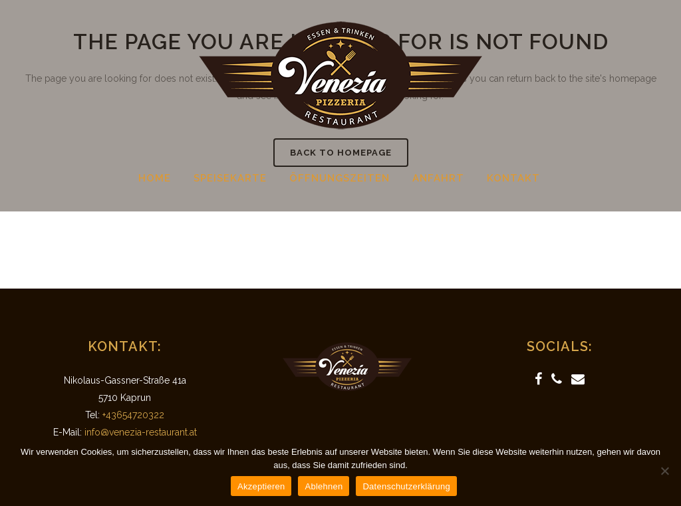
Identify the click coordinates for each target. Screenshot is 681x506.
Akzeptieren (261, 486)
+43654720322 (133, 415)
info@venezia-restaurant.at (140, 432)
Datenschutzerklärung (406, 486)
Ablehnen (323, 486)
